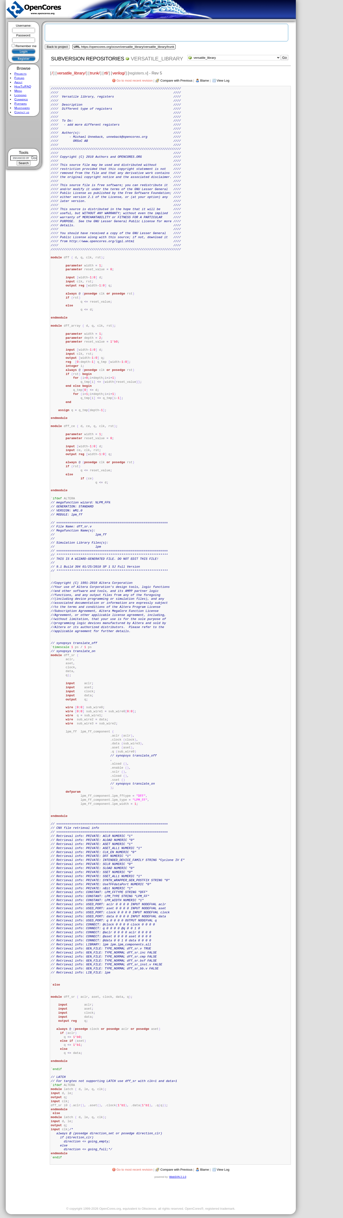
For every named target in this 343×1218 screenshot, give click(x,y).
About (18, 82)
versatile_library (157, 59)
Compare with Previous (176, 80)
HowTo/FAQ (22, 86)
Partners (20, 103)
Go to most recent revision (134, 80)
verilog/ (118, 73)
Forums (19, 78)
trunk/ (95, 73)
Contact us (21, 112)
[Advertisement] (24, 132)
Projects (20, 73)
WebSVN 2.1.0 (177, 1176)
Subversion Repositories (87, 59)
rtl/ (106, 73)
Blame (204, 80)
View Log (223, 80)
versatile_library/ (71, 73)
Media (18, 91)
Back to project (57, 47)
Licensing (20, 95)
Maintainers (22, 108)
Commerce (21, 99)
